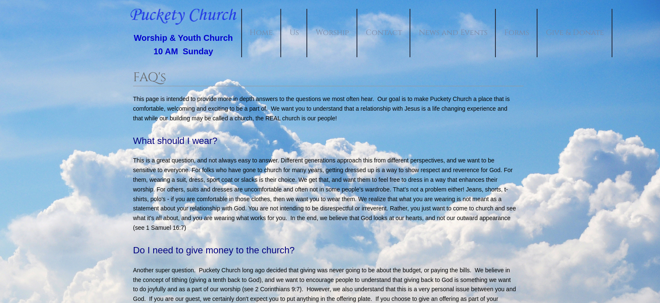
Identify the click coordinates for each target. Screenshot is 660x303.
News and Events (453, 32)
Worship (332, 32)
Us (294, 32)
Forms (516, 32)
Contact (384, 32)
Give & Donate (575, 32)
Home (261, 32)
